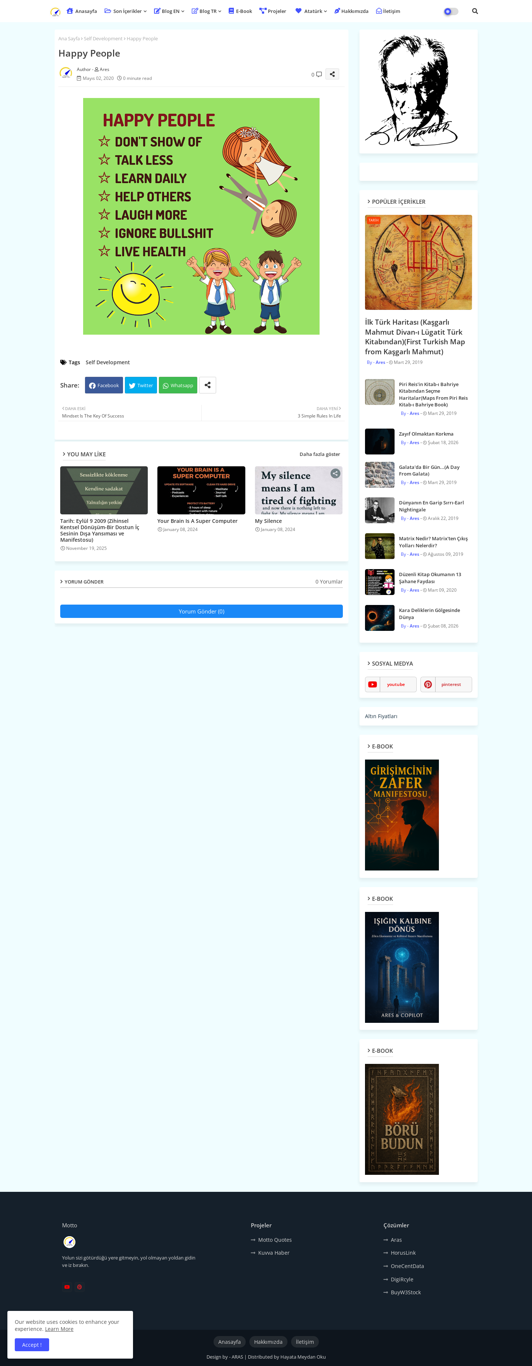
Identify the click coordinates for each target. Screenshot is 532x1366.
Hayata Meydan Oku (303, 1356)
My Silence (268, 521)
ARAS (238, 1356)
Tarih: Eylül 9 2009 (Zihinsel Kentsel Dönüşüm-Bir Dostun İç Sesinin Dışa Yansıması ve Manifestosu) (99, 530)
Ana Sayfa (69, 38)
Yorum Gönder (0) (201, 611)
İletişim (388, 11)
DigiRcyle (402, 1279)
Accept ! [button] (32, 1344)
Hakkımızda (351, 11)
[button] (475, 11)
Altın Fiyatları (381, 716)
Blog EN (167, 11)
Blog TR (204, 11)
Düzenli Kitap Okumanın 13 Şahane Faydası (430, 577)
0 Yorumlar (329, 581)
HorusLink (403, 1252)
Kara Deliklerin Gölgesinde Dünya (429, 613)
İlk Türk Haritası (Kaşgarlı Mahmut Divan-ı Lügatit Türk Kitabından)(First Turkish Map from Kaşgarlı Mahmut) (415, 336)
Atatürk (308, 11)
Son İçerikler (123, 11)
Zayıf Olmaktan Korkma (426, 433)
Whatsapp (182, 385)
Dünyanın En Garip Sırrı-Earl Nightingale (431, 506)
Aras (396, 1239)
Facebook (108, 385)
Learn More (59, 1328)
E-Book (240, 11)
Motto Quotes (275, 1239)
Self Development (103, 38)
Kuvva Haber (274, 1252)
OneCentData (407, 1265)
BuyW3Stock (406, 1292)
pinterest (451, 684)
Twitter (145, 385)
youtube (396, 684)
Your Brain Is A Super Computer (197, 521)
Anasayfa (81, 11)
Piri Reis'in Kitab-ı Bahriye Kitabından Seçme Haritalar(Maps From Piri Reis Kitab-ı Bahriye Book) (433, 394)
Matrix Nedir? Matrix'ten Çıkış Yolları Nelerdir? (433, 541)
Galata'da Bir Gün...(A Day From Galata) (429, 470)
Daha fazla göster (320, 454)
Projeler (272, 11)
